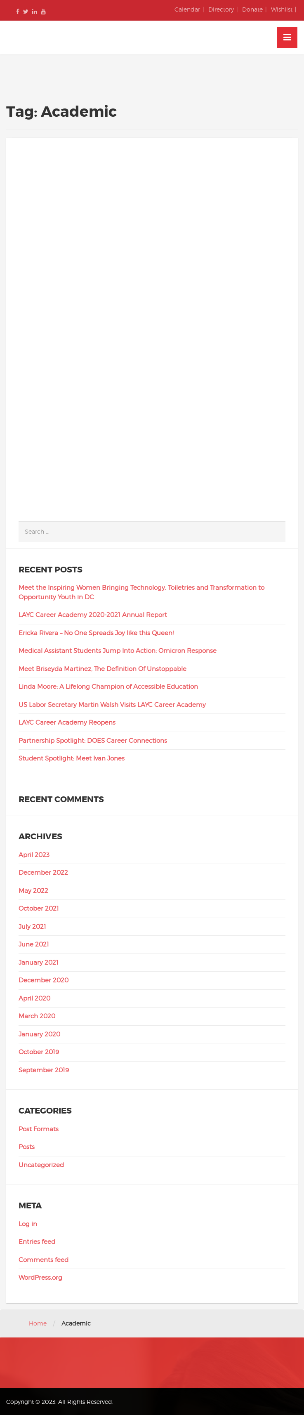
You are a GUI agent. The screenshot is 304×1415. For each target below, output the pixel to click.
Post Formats (39, 1129)
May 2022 (33, 891)
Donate (252, 9)
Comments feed (43, 1260)
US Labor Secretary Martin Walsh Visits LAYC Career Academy (112, 705)
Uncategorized (41, 1165)
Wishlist (281, 9)
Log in (28, 1224)
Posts (27, 1147)
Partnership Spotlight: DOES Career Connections (93, 740)
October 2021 (39, 908)
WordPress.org (40, 1277)
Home (38, 1323)
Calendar (187, 9)
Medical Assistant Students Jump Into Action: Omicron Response (118, 651)
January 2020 (39, 1034)
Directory (221, 9)
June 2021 (34, 944)
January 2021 (39, 962)
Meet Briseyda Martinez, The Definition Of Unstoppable (102, 669)
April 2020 (34, 998)
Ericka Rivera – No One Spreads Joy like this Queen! (96, 633)
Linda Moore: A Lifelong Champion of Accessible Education (108, 686)
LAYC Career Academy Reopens (67, 722)
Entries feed (37, 1241)
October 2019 (39, 1052)
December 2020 (43, 980)
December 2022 (43, 872)
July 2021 (32, 926)
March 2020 (37, 1016)
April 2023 (34, 855)
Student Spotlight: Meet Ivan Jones (72, 758)
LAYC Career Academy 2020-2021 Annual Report (93, 615)
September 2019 (44, 1070)
